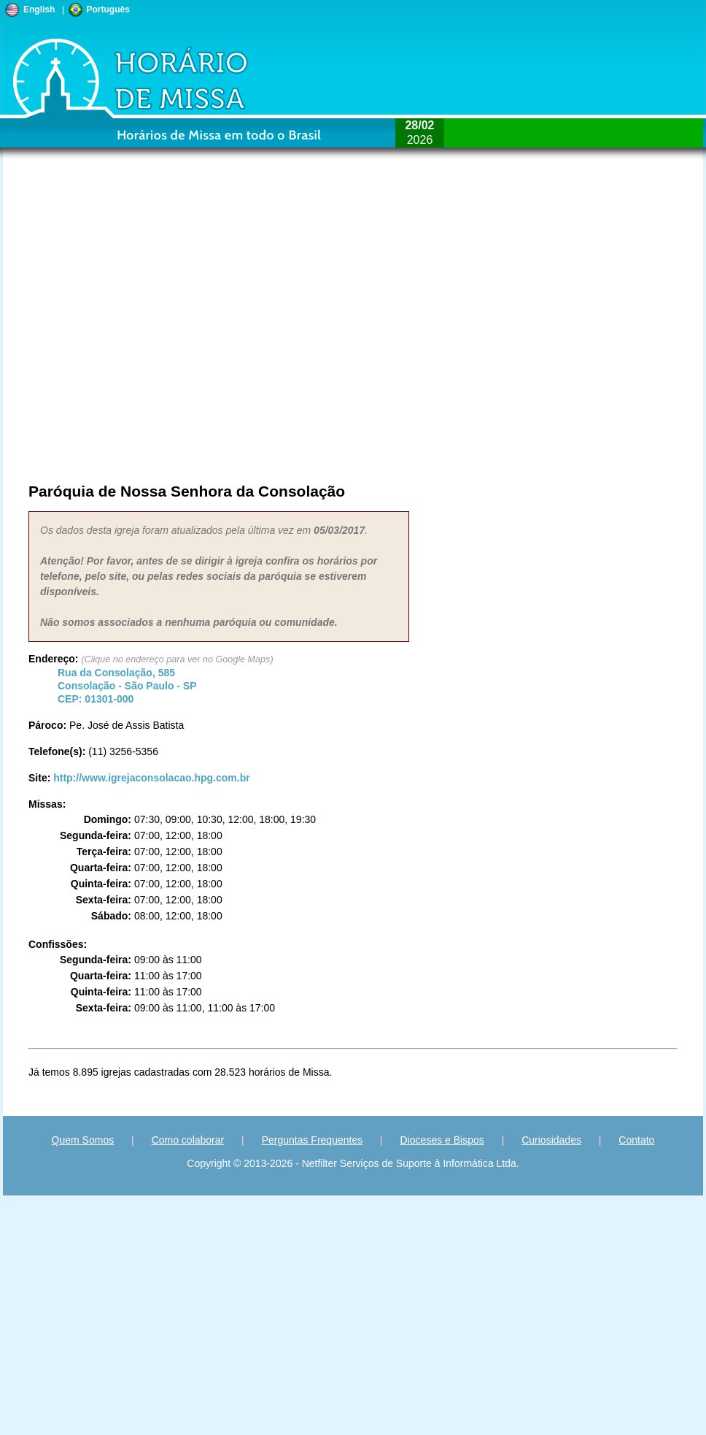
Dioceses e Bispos (442, 1140)
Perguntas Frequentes (312, 1140)
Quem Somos (83, 1140)
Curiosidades (551, 1140)
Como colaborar (188, 1140)
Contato (636, 1140)
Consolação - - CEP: (127, 686)
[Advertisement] (162, 325)
